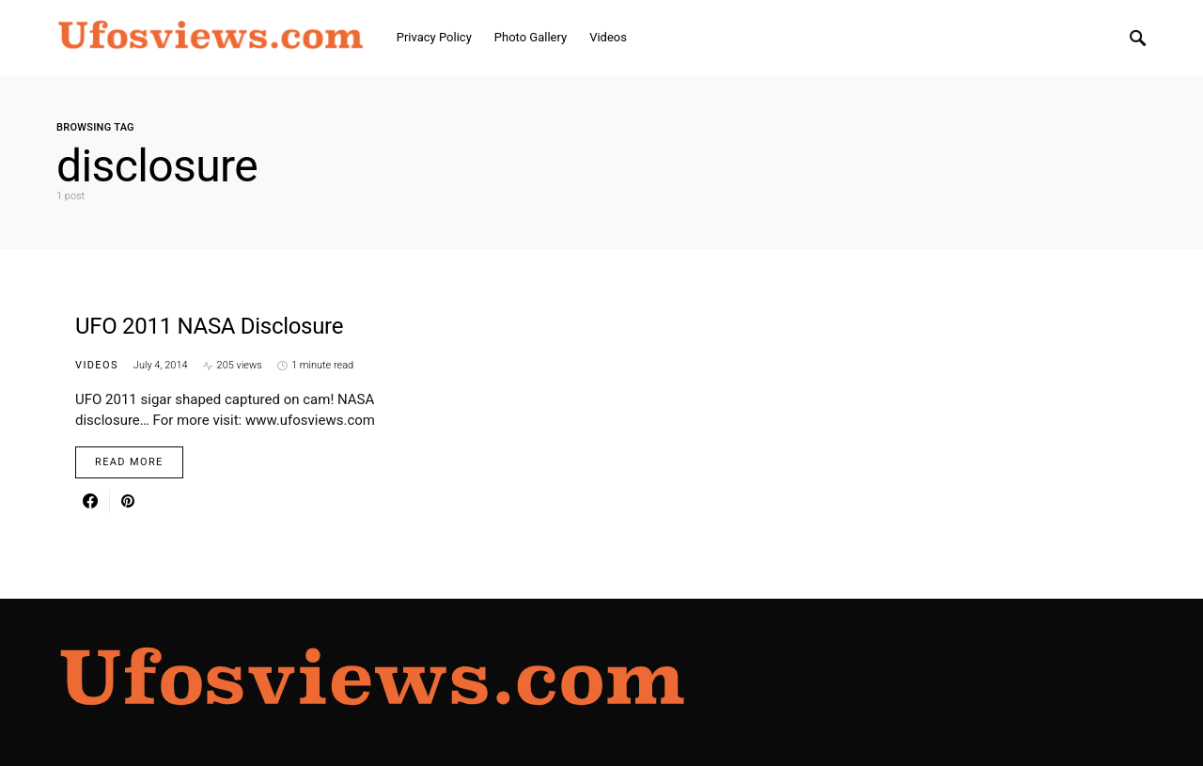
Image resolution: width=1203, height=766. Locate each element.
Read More (129, 462)
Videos (96, 365)
